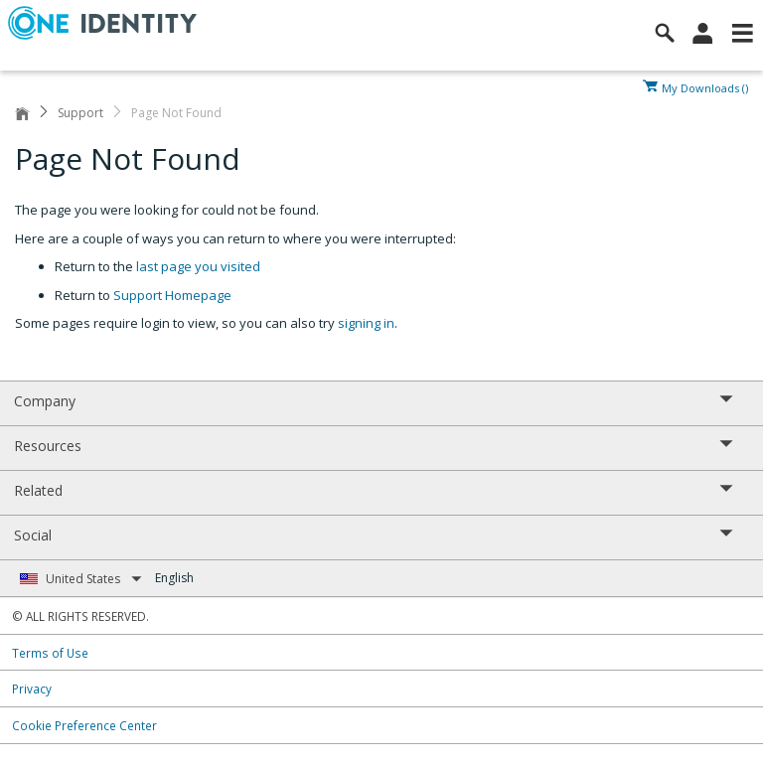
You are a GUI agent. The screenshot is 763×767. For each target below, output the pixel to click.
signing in (366, 323)
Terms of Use (50, 653)
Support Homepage (172, 295)
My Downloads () (705, 86)
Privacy (32, 688)
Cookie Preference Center (84, 725)
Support (80, 112)
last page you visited (198, 266)
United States (94, 578)
